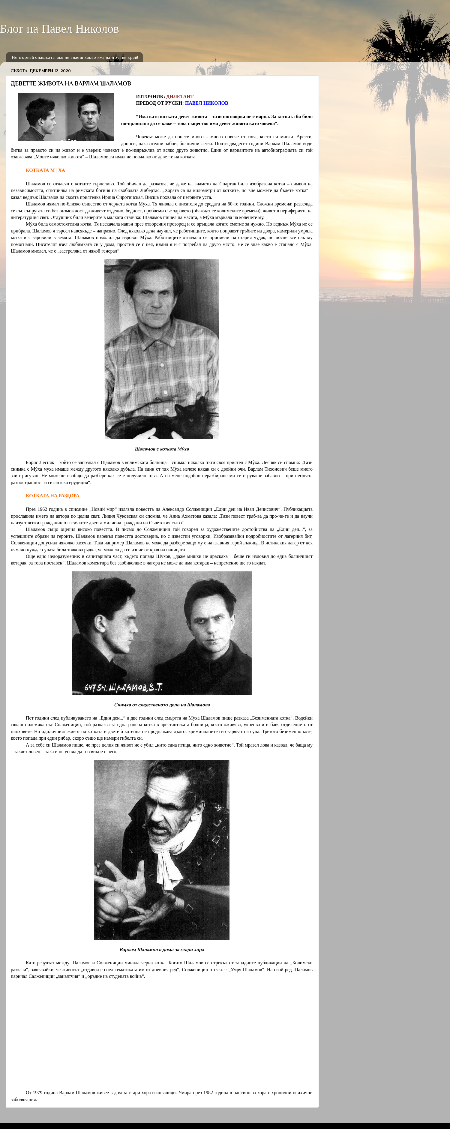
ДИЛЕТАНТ (180, 96)
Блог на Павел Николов (59, 28)
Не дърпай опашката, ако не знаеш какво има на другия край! (75, 57)
